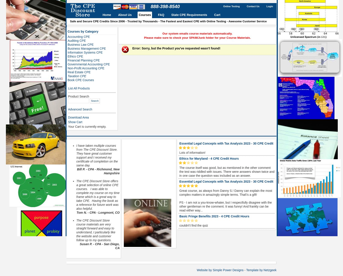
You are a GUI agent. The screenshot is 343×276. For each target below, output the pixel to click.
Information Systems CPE (85, 52)
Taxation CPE (77, 76)
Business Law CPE (81, 44)
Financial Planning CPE (84, 60)
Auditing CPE (77, 40)
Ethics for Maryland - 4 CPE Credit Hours (209, 158)
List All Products (79, 88)
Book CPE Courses (81, 80)
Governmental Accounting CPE (89, 64)
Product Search (78, 96)
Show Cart (75, 122)
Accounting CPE (79, 36)
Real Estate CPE (79, 72)
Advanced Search (80, 109)
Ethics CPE (75, 56)
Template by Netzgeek (261, 270)
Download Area (78, 117)
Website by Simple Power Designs (220, 270)
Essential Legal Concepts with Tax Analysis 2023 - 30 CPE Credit (226, 143)
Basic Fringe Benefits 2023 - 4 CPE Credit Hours (214, 216)
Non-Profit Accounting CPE (86, 68)
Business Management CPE (87, 48)
